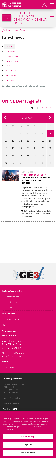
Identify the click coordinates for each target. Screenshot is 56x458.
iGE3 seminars (10, 51)
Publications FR (10, 81)
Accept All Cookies (28, 454)
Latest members (11, 66)
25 (13, 155)
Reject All (28, 446)
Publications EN (11, 76)
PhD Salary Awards (12, 61)
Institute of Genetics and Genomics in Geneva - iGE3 (30, 17)
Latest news (10, 47)
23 (50, 148)
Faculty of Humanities (12, 308)
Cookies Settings (28, 438)
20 (28, 148)
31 (35, 126)
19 (20, 148)
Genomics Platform (11, 319)
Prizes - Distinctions (12, 71)
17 (5, 148)
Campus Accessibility (11, 398)
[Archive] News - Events (14, 30)
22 (42, 148)
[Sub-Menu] (51, 18)
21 (35, 148)
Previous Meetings (12, 56)
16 (50, 141)
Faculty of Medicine (11, 297)
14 (35, 141)
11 (13, 141)
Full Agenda (47, 107)
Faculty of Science (10, 302)
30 (28, 126)
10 (5, 141)
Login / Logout (9, 367)
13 (28, 141)
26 (20, 155)
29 (20, 126)
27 (5, 126)
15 (42, 141)
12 (20, 141)
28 (13, 126)
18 (13, 148)
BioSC (5, 325)
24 (5, 155)
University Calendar (11, 403)
